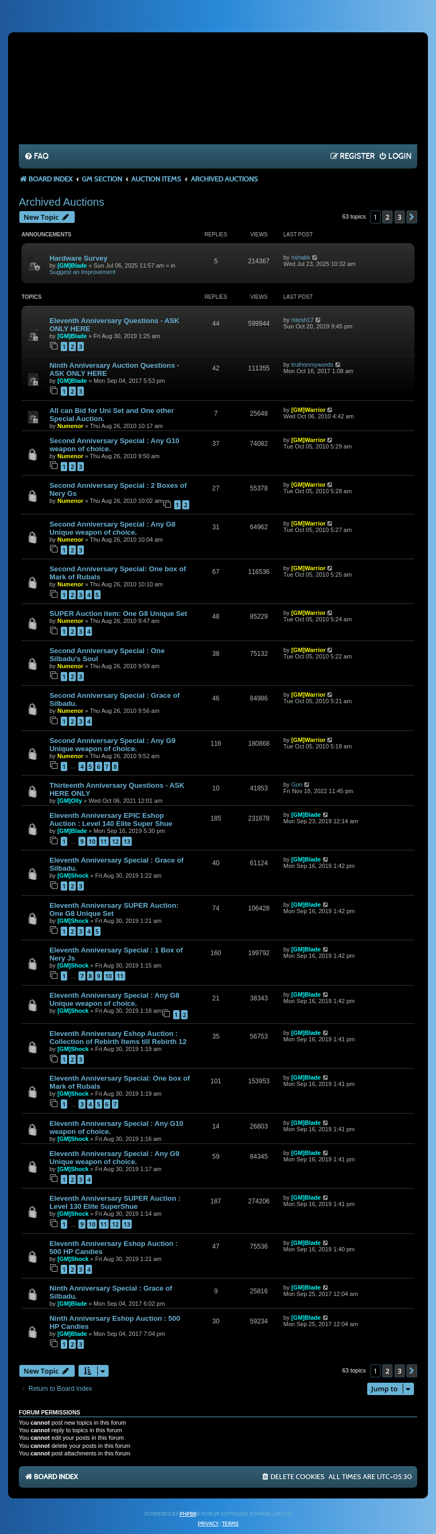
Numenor (70, 426)
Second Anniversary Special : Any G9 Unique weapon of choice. (112, 745)
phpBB (188, 1514)
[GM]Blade (72, 265)
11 (104, 841)
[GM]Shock (73, 875)
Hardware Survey (78, 258)
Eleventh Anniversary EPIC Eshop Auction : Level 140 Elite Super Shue (111, 819)
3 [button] (400, 217)
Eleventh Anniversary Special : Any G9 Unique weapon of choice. (114, 1158)
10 (92, 841)
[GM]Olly (70, 800)
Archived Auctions (61, 202)
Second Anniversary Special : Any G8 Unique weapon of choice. (112, 528)
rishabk (300, 257)
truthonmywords (312, 364)
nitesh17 (302, 320)
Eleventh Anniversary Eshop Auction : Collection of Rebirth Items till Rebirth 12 (118, 1037)
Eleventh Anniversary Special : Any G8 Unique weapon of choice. (114, 999)
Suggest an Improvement (82, 272)
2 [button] (387, 217)
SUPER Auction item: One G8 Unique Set (118, 614)
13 (127, 841)
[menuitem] (36, 157)
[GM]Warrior (308, 410)
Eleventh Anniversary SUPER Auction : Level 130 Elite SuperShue (115, 1202)
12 (115, 841)
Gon (297, 784)
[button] (411, 217)
